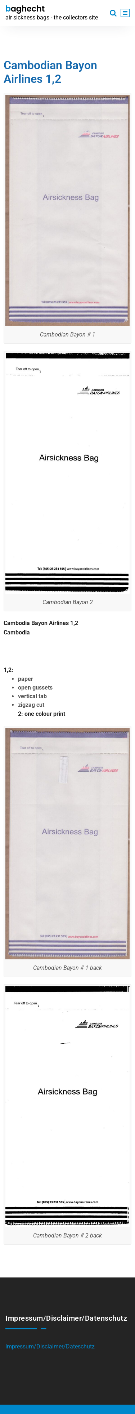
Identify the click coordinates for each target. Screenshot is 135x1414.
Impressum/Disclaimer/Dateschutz (50, 1346)
